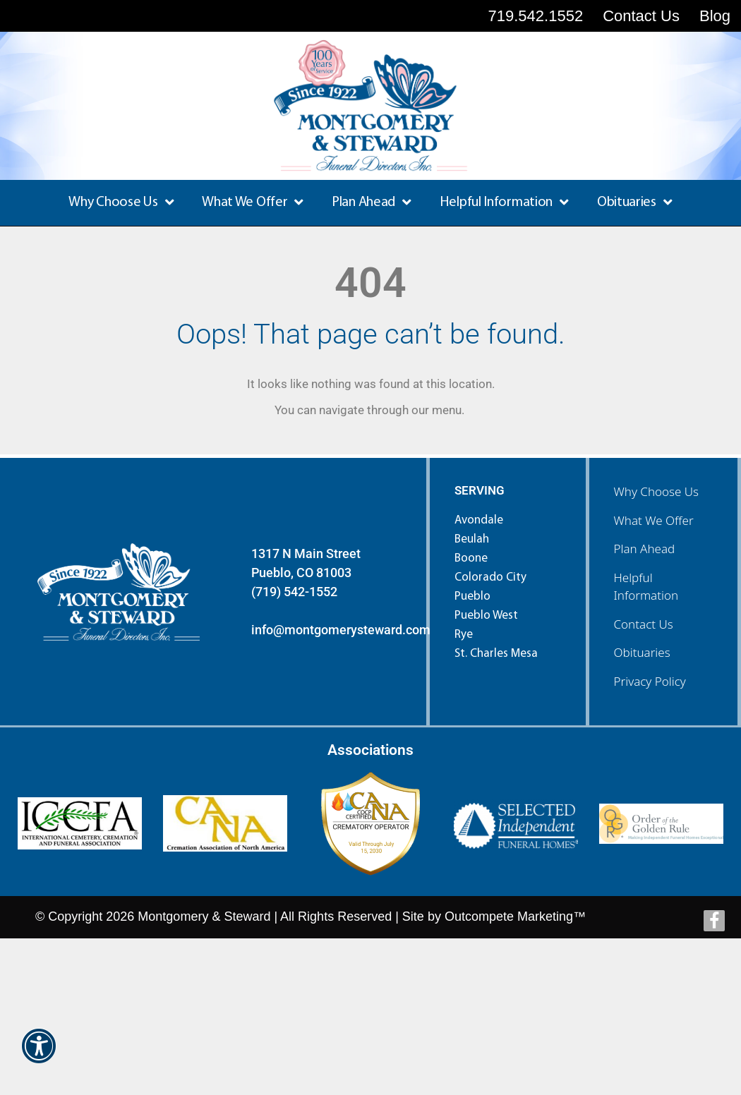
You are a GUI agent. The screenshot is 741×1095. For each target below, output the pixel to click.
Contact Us (643, 624)
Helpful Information (504, 202)
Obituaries (635, 202)
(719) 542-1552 (294, 591)
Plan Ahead (371, 202)
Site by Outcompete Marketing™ (494, 916)
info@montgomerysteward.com (340, 629)
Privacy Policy (650, 681)
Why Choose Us (121, 202)
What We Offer (252, 202)
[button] (39, 1055)
